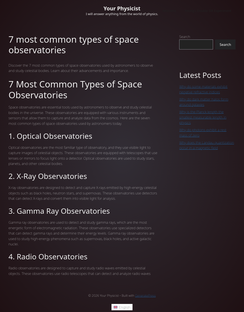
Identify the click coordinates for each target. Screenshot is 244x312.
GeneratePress (145, 295)
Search (184, 36)
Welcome (169, 10)
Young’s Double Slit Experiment (208, 10)
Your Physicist (122, 8)
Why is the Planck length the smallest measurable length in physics (202, 117)
